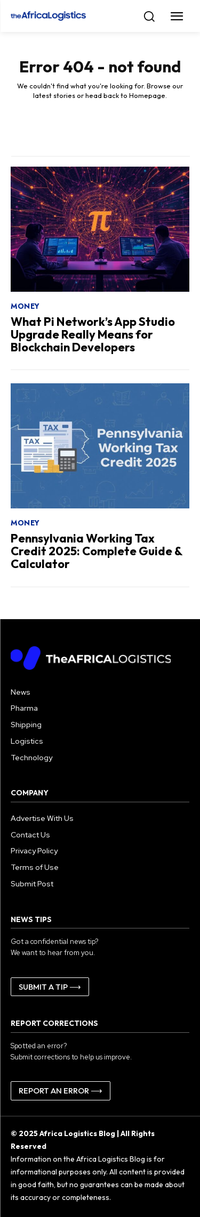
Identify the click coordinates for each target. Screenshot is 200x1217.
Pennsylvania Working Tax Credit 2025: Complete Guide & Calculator (97, 551)
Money (25, 306)
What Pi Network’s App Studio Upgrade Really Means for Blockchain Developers (93, 334)
